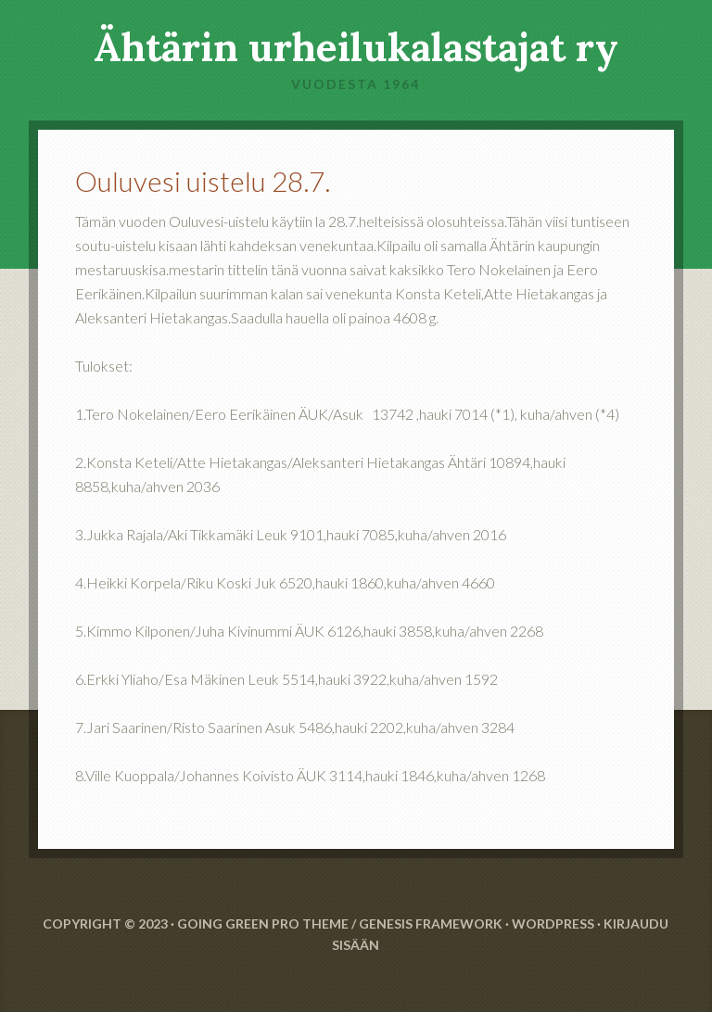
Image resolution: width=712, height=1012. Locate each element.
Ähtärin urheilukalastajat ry (356, 47)
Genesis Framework (430, 923)
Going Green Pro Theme (263, 923)
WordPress (553, 923)
